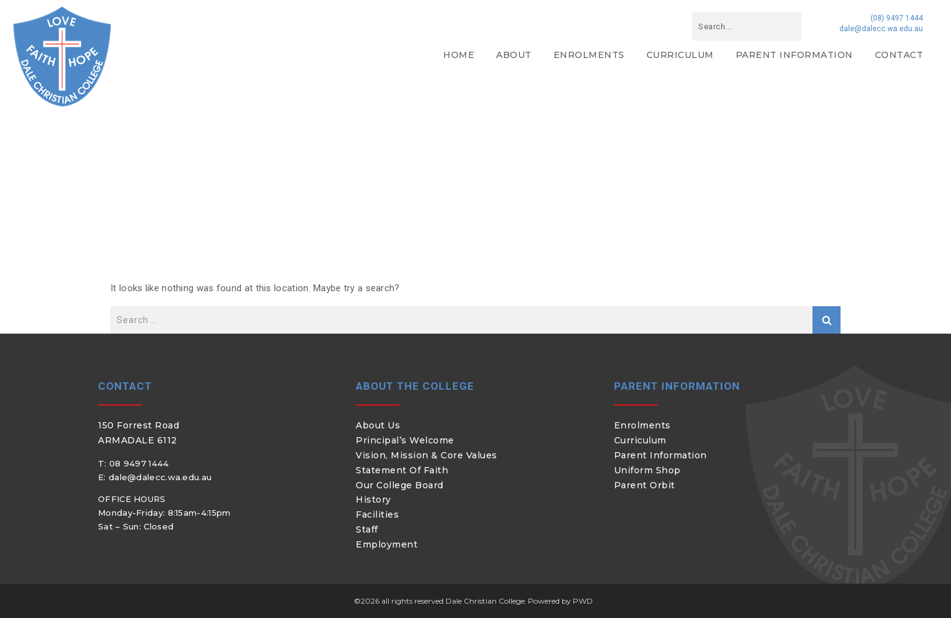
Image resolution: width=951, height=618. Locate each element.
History (373, 499)
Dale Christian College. (486, 601)
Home (458, 54)
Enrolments (589, 54)
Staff (367, 529)
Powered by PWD (560, 601)
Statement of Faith (402, 470)
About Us (378, 425)
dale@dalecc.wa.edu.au (881, 28)
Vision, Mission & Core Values (426, 455)
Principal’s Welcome (405, 440)
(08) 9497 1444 (897, 18)
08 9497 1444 (139, 463)
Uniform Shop (647, 470)
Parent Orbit (644, 485)
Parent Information (794, 54)
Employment (386, 544)
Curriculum (680, 54)
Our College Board (400, 485)
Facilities (377, 514)
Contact (899, 54)
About (514, 54)
